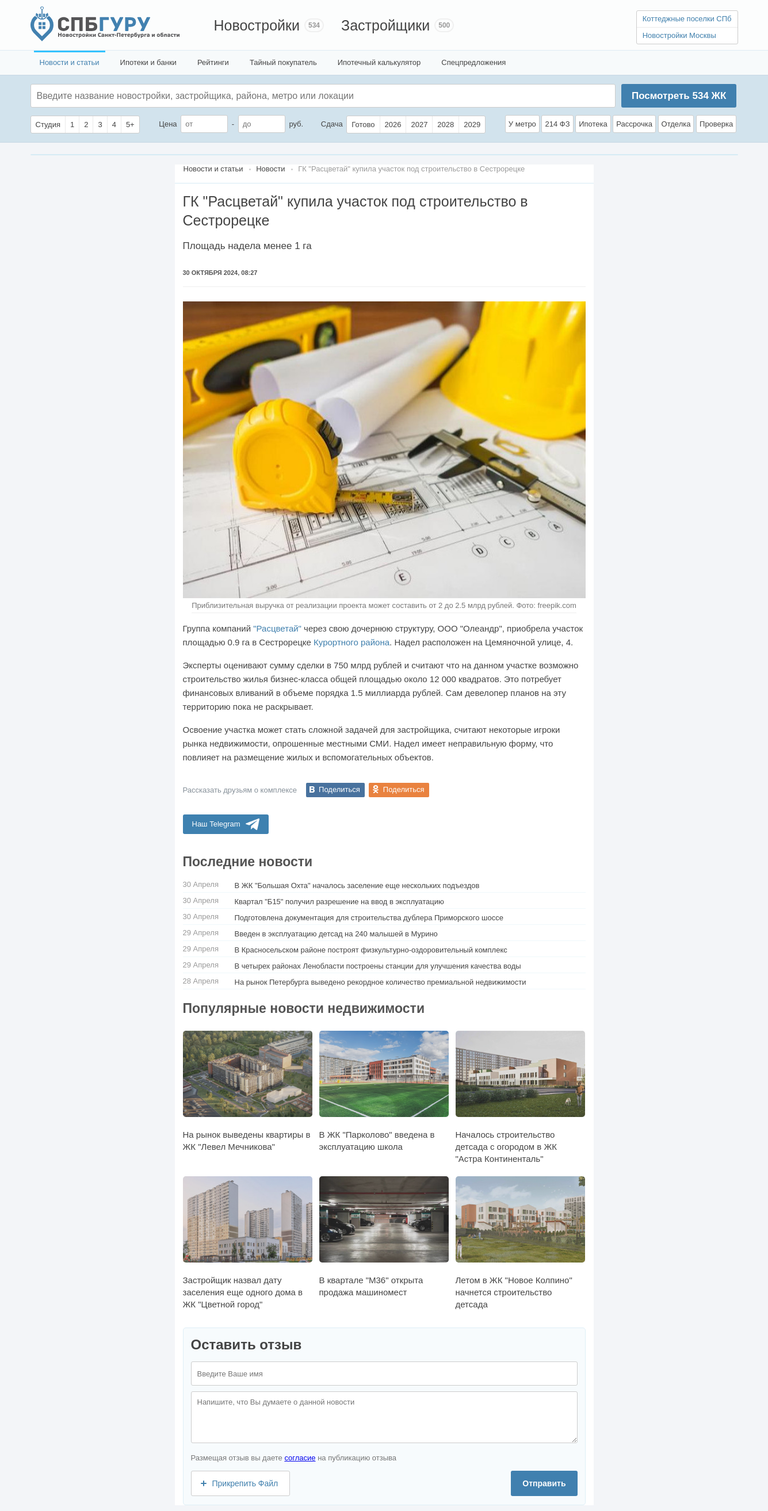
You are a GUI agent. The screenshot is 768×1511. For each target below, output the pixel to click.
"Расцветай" (277, 628)
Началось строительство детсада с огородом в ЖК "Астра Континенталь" (520, 1097)
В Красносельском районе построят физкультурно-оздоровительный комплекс (371, 950)
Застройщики (385, 25)
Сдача (332, 124)
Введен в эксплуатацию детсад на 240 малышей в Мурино (336, 933)
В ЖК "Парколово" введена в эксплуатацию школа (384, 1091)
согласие (299, 1457)
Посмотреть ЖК (679, 95)
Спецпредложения (473, 62)
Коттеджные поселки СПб (687, 18)
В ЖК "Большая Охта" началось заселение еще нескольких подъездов (357, 885)
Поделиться (339, 789)
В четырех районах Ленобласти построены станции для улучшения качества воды (378, 966)
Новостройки (257, 25)
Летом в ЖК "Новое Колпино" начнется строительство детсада (520, 1242)
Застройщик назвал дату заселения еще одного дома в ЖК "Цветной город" (247, 1242)
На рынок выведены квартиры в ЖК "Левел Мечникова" (247, 1091)
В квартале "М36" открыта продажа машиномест (384, 1236)
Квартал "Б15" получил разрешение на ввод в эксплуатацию (339, 901)
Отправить (544, 1483)
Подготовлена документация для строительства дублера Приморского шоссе (369, 917)
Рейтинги (213, 62)
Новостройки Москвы (679, 35)
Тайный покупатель (283, 62)
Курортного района (351, 642)
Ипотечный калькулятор (379, 62)
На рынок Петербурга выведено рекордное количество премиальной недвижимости (380, 982)
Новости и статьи (70, 62)
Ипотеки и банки (148, 62)
